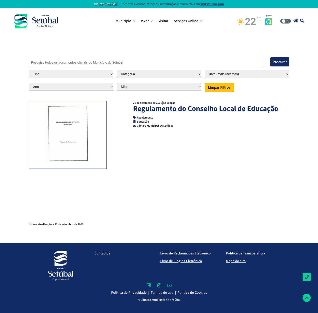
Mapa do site (236, 261)
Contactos (102, 253)
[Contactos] (307, 277)
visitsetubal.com (212, 4)
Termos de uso (162, 292)
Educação (169, 103)
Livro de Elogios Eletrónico (181, 261)
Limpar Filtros (219, 87)
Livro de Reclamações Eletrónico (185, 253)
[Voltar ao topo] (307, 298)
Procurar (280, 62)
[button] (295, 20)
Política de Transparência (245, 253)
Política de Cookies (192, 292)
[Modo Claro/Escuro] (285, 21)
